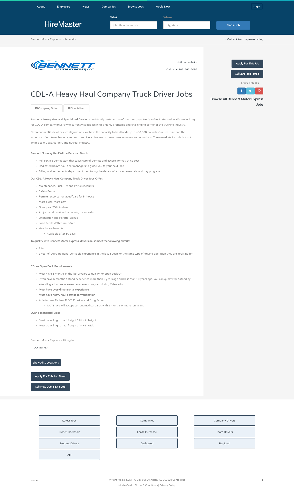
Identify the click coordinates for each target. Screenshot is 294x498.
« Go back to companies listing (244, 39)
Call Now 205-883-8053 (50, 386)
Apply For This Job (247, 63)
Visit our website (187, 62)
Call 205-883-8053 (247, 73)
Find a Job (233, 25)
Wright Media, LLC (120, 479)
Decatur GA (41, 347)
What (113, 17)
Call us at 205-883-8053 (181, 69)
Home (34, 480)
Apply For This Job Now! (50, 376)
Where (167, 17)
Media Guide (125, 485)
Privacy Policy (168, 485)
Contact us (179, 479)
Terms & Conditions (146, 485)
